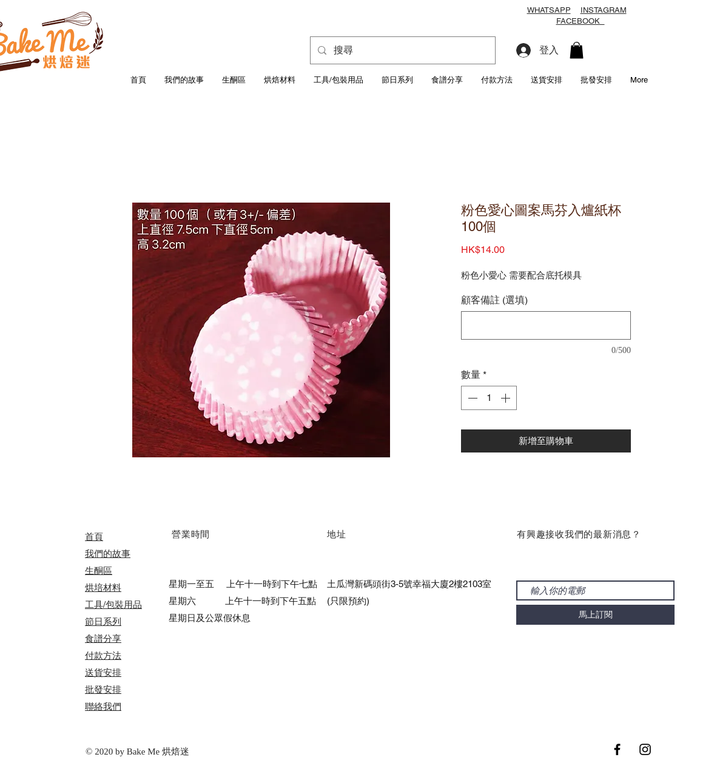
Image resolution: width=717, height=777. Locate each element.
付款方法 (103, 655)
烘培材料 (103, 587)
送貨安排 (103, 672)
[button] (577, 50)
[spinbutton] (489, 397)
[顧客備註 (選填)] (546, 325)
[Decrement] (471, 397)
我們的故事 (107, 553)
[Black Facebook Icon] (617, 749)
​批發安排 (103, 689)
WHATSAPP (549, 10)
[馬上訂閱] (595, 615)
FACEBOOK (580, 20)
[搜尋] (402, 50)
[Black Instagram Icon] (645, 749)
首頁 (94, 536)
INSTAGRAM (604, 10)
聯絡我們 (103, 706)
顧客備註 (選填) (494, 300)
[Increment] (506, 397)
